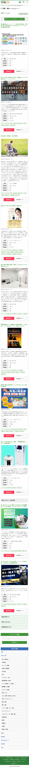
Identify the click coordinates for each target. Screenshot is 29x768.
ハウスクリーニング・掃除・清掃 (8, 714)
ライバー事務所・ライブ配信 (8, 683)
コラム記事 (17, 757)
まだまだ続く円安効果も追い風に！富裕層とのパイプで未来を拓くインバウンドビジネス (14, 78)
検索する (14, 642)
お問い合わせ (24, 759)
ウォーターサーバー (6, 711)
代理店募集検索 (8, 5)
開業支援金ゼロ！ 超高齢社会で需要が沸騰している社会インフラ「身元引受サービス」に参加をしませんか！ (14, 325)
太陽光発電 (4, 717)
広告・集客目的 (5, 659)
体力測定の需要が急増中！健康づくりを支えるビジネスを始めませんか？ (14, 265)
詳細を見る (9, 71)
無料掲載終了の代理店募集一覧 (15, 759)
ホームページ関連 (5, 665)
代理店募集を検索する (9, 757)
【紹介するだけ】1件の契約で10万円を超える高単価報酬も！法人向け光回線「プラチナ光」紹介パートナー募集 (14, 505)
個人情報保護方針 (8, 761)
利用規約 (14, 761)
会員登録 (18, 761)
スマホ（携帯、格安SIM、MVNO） (9, 695)
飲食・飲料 (4, 704)
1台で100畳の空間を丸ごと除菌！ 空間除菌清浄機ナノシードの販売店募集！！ (14, 442)
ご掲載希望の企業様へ (23, 757)
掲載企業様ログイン (15, 763)
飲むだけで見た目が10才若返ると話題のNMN (12, 205)
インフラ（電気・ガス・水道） (8, 708)
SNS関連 (4, 662)
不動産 (3, 726)
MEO (3, 674)
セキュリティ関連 (5, 689)
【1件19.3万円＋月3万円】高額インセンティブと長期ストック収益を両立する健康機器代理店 (14, 562)
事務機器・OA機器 (6, 686)
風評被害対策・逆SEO (6, 680)
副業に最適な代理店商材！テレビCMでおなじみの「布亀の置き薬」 (14, 385)
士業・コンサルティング (7, 698)
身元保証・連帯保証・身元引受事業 (9, 136)
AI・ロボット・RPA (6, 677)
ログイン (23, 761)
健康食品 (3, 723)
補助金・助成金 (5, 729)
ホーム (3, 757)
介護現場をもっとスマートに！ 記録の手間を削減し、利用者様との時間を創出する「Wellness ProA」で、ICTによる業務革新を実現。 (14, 26)
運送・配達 (4, 701)
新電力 (3, 720)
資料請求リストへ (20, 71)
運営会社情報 (6, 759)
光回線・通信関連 (5, 668)
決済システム (4, 692)
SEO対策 (4, 671)
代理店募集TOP (3, 5)
